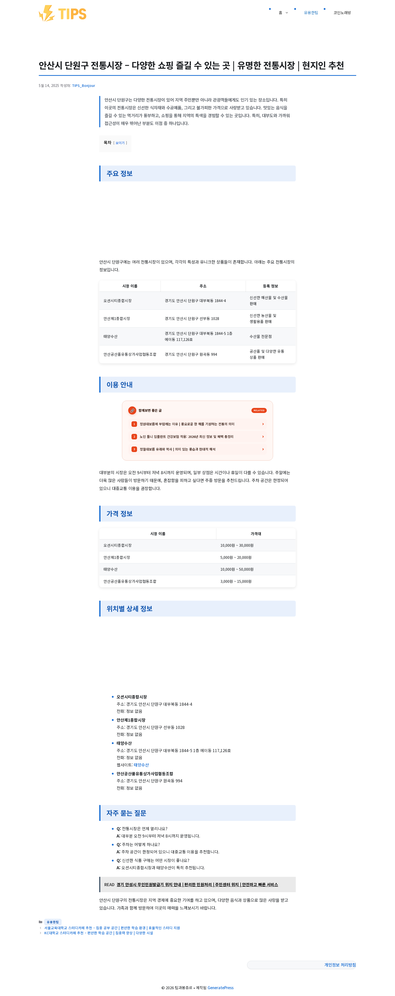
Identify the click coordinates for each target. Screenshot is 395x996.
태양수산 (141, 765)
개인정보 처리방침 (340, 965)
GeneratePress (221, 987)
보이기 (120, 142)
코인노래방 (342, 12)
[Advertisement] (197, 220)
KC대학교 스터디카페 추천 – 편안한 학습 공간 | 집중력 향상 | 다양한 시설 (98, 932)
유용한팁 (311, 12)
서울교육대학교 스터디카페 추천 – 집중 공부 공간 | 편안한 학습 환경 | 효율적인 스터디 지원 (112, 927)
